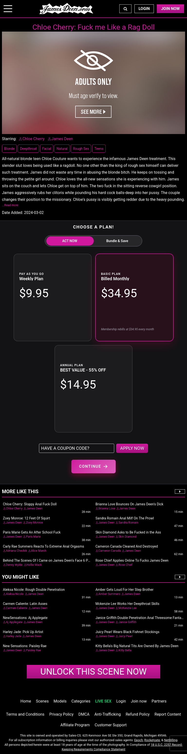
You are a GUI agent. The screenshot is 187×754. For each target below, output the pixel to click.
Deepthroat (28, 149)
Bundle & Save (117, 241)
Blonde (9, 149)
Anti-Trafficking (107, 714)
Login (144, 8)
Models (60, 701)
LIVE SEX (103, 701)
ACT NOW (69, 241)
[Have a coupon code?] (76, 448)
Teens (98, 149)
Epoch (138, 740)
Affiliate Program (75, 725)
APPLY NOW (132, 448)
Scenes (42, 701)
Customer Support (111, 725)
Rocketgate (152, 740)
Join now (139, 701)
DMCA (84, 714)
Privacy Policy (61, 714)
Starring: (9, 138)
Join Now (170, 8)
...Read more (10, 205)
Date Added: (12, 212)
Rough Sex (81, 149)
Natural (61, 149)
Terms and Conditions (25, 714)
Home (25, 701)
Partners (159, 701)
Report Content (168, 714)
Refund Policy (138, 714)
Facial (46, 149)
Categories (80, 701)
